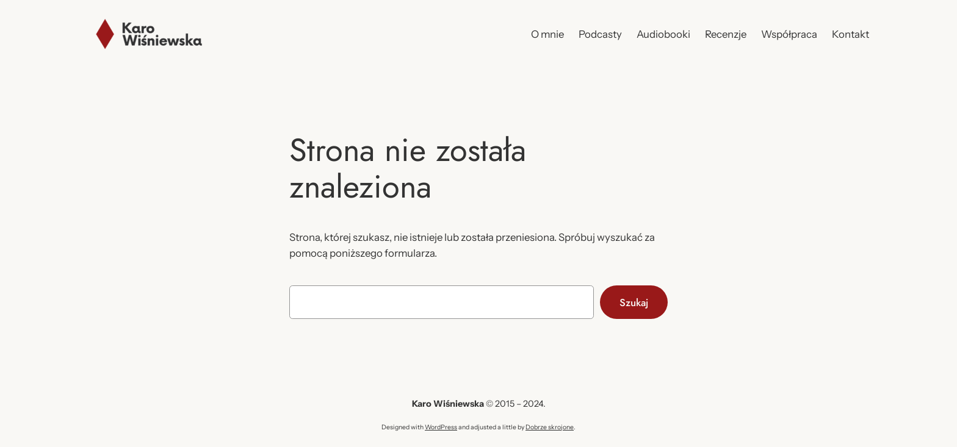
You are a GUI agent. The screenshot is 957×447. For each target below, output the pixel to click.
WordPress (441, 427)
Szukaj (633, 302)
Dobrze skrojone (549, 427)
